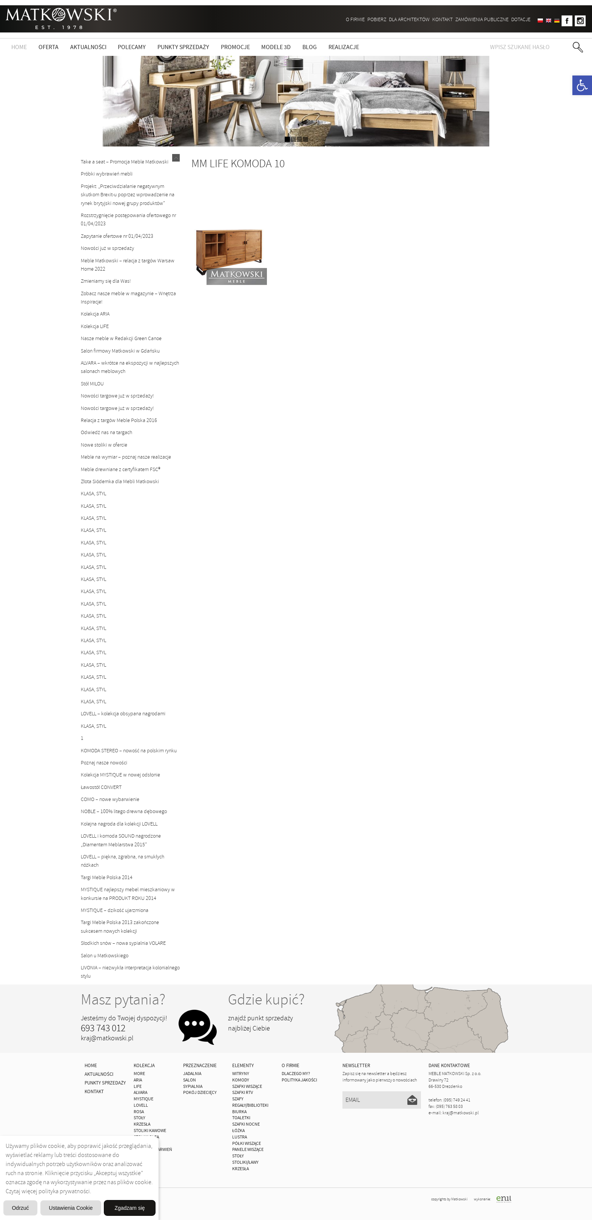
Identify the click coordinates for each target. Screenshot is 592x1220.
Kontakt (442, 19)
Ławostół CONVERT (101, 787)
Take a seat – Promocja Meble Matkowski (124, 162)
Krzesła (240, 1169)
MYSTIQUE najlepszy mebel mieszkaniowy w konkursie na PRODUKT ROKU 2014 (128, 893)
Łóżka (238, 1131)
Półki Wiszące (246, 1143)
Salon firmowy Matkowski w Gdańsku (120, 351)
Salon (189, 1080)
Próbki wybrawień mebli (107, 174)
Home (19, 47)
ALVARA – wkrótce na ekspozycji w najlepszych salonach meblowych (130, 367)
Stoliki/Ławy (245, 1162)
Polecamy (132, 47)
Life (138, 1086)
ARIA (138, 1080)
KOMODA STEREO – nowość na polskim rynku (129, 750)
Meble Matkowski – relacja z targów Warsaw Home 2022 (127, 264)
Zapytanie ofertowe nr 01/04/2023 (117, 236)
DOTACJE (520, 19)
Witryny (240, 1074)
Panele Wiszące (248, 1149)
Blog (309, 47)
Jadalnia (192, 1074)
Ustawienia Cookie (118, 1188)
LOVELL (141, 1105)
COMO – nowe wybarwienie (110, 799)
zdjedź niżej (296, 80)
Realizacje (343, 47)
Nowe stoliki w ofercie (104, 445)
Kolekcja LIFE (95, 326)
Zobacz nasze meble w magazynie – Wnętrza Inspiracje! (128, 297)
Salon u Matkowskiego (104, 955)
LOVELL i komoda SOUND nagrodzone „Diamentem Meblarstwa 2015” (121, 840)
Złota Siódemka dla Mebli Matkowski (120, 481)
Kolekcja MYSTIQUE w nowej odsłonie (120, 775)
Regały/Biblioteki (250, 1105)
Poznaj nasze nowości (104, 762)
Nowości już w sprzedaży (107, 248)
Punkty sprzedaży (183, 47)
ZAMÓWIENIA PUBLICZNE (482, 19)
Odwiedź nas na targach (106, 432)
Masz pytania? (123, 999)
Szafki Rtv (242, 1092)
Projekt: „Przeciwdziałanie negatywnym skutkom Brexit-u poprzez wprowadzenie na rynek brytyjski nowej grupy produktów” (127, 194)
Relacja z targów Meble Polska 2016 (119, 420)
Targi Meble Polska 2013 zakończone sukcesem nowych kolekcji (120, 926)
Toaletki (241, 1118)
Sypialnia (192, 1086)
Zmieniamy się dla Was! (106, 281)
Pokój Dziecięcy (200, 1092)
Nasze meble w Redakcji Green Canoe (121, 338)
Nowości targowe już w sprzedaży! (117, 396)
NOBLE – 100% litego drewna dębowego (124, 811)
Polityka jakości (299, 1080)
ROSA (139, 1112)
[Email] (381, 1100)
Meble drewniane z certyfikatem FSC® (120, 469)
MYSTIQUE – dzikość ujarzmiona (114, 910)
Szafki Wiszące (247, 1086)
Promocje (235, 47)
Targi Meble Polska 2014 (107, 877)
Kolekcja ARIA (95, 314)
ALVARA (140, 1092)
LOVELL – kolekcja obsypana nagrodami (123, 713)
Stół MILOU (92, 383)
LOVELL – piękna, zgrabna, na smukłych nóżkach (122, 860)
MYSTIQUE (143, 1099)
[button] (582, 85)
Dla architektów (409, 19)
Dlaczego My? (296, 1074)
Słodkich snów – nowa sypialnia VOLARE (123, 943)
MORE (139, 1074)
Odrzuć (79, 1207)
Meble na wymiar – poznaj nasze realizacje (126, 457)
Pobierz (376, 19)
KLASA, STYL (93, 493)
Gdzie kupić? (266, 999)
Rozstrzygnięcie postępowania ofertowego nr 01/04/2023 (128, 219)
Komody (240, 1080)
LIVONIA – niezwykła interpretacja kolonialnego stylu (130, 971)
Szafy (238, 1099)
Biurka (239, 1112)
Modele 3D (276, 47)
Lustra (239, 1137)
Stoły (238, 1156)
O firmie (355, 19)
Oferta (49, 47)
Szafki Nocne (246, 1124)
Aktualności (88, 47)
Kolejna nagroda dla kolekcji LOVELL (119, 824)
